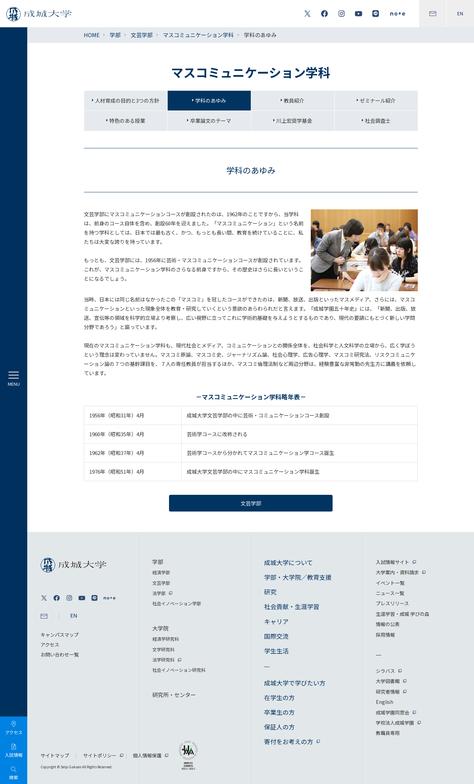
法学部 (159, 593)
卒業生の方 (279, 712)
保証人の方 (279, 726)
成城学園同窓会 (392, 712)
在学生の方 (279, 697)
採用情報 (385, 634)
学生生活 (276, 650)
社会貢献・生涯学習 (291, 606)
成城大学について (288, 562)
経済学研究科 (165, 639)
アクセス (50, 644)
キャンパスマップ (60, 634)
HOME (92, 35)
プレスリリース (392, 603)
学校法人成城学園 (395, 722)
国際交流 (276, 636)
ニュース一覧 (390, 593)
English (384, 701)
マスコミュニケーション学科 (198, 35)
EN (460, 13)
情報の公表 (388, 624)
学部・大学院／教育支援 (298, 577)
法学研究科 (163, 659)
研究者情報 (388, 691)
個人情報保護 (147, 755)
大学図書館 (388, 681)
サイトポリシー (100, 755)
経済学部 (161, 572)
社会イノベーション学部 (176, 603)
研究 (270, 591)
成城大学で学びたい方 (294, 682)
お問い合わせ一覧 (60, 654)
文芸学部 (142, 35)
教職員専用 (388, 732)
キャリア (276, 621)
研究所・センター (174, 695)
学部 (115, 35)
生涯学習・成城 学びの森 (402, 613)
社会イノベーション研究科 (178, 670)
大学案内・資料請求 (397, 572)
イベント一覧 (390, 582)
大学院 (160, 628)
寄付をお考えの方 (288, 741)
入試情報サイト (392, 562)
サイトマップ (55, 755)
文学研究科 (163, 649)
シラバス (385, 670)
